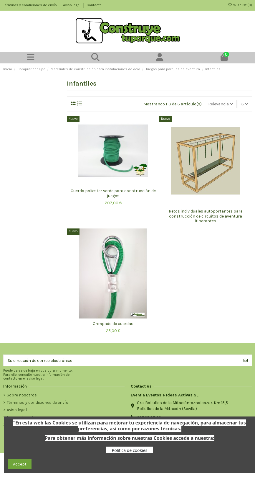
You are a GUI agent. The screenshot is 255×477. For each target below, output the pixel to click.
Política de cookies (130, 450)
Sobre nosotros (22, 395)
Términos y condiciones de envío (30, 5)
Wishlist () (240, 5)
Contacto (94, 5)
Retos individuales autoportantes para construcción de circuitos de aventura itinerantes (206, 216)
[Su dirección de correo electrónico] (122, 360)
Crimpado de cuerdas (113, 323)
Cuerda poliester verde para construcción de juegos (113, 193)
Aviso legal (72, 5)
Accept (20, 464)
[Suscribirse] (245, 360)
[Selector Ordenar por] (221, 104)
